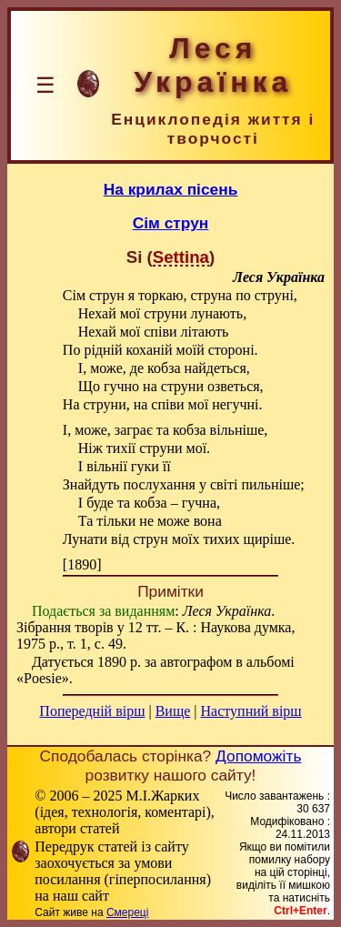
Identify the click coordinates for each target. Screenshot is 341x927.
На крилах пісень (171, 189)
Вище (173, 711)
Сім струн (171, 223)
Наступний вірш (251, 711)
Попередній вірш (92, 711)
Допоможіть (258, 756)
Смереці (127, 912)
